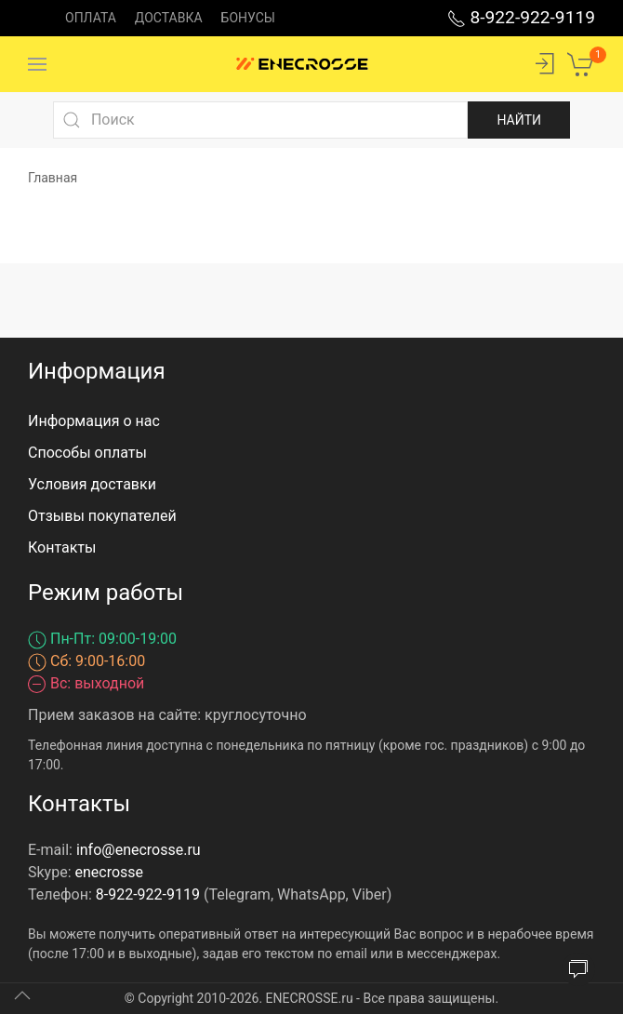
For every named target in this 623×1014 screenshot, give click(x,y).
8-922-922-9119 (521, 17)
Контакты (62, 547)
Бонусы (248, 17)
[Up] (22, 995)
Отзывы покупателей (102, 516)
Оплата (90, 17)
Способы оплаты (87, 452)
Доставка (169, 17)
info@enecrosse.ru (138, 850)
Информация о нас (94, 421)
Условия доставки (92, 484)
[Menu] (37, 64)
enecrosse (109, 872)
